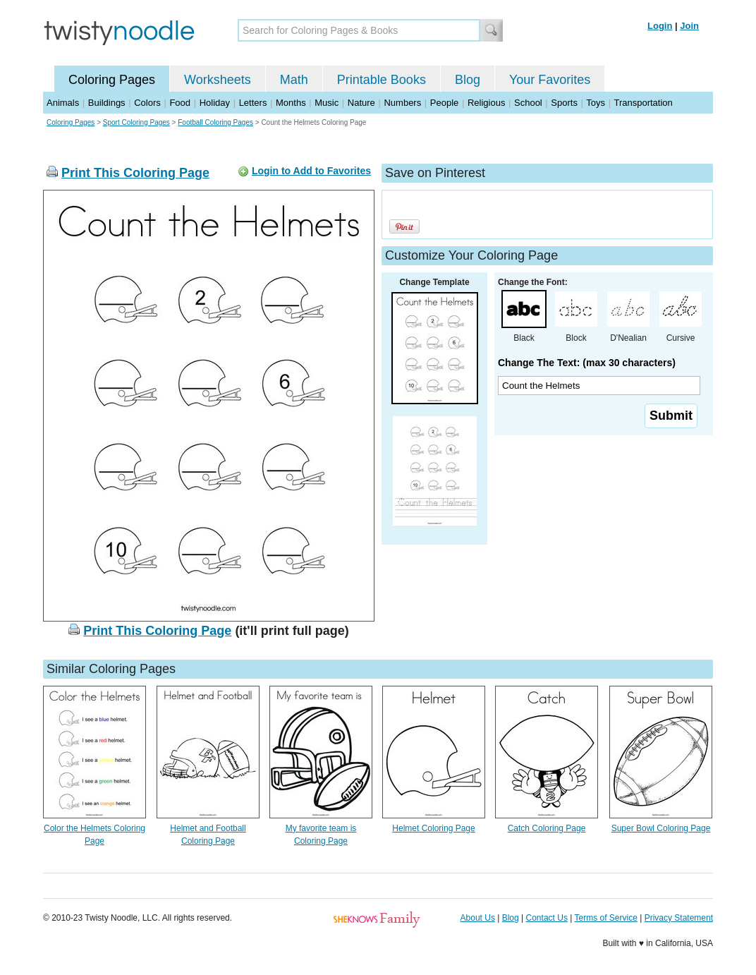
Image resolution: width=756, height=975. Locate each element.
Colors (147, 102)
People (444, 102)
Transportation (643, 102)
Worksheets (217, 80)
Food (179, 102)
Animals (63, 102)
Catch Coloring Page (547, 828)
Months (291, 102)
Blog (467, 80)
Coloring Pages (111, 80)
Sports (564, 102)
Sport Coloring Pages (136, 122)
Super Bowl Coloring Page (661, 828)
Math (294, 80)
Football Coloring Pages (215, 122)
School (528, 102)
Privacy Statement (679, 918)
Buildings (107, 102)
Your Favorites (549, 80)
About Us (478, 918)
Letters (253, 102)
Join (689, 25)
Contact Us (547, 918)
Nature (361, 102)
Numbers (402, 102)
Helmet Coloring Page (433, 828)
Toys (595, 102)
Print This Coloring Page (135, 173)
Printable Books (381, 80)
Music (327, 102)
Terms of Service (605, 918)
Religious (486, 102)
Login (659, 25)
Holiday (215, 102)
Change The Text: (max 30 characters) (587, 362)
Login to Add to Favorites (311, 170)
